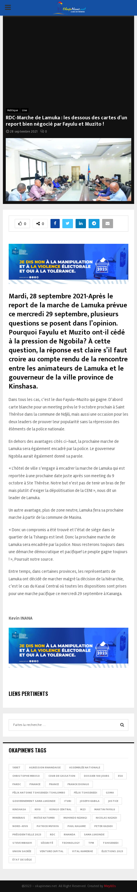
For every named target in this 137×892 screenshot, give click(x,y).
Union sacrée (21, 851)
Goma (110, 792)
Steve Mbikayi (22, 843)
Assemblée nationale (84, 767)
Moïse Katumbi (44, 817)
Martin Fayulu (104, 809)
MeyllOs (110, 886)
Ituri (67, 801)
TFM (91, 843)
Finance (34, 784)
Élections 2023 (112, 851)
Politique (12, 110)
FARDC (16, 784)
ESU (120, 776)
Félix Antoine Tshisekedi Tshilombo (38, 792)
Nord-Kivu (20, 826)
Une (24, 110)
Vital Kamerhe (82, 851)
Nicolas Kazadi (106, 817)
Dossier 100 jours (96, 776)
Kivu (38, 809)
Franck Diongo (78, 784)
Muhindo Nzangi (75, 817)
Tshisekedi (111, 843)
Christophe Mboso (26, 776)
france (54, 784)
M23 (83, 809)
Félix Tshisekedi (85, 792)
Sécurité (47, 843)
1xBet (16, 767)
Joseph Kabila (90, 801)
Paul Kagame (76, 826)
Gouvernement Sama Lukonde (33, 801)
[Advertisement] (68, 64)
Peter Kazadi (103, 826)
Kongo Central (60, 809)
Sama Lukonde (94, 834)
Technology (71, 843)
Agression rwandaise (45, 767)
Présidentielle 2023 (26, 834)
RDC (52, 834)
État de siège (22, 859)
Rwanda (69, 834)
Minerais (18, 817)
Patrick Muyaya (48, 826)
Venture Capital (51, 851)
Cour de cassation (61, 776)
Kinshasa (19, 809)
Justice (113, 801)
